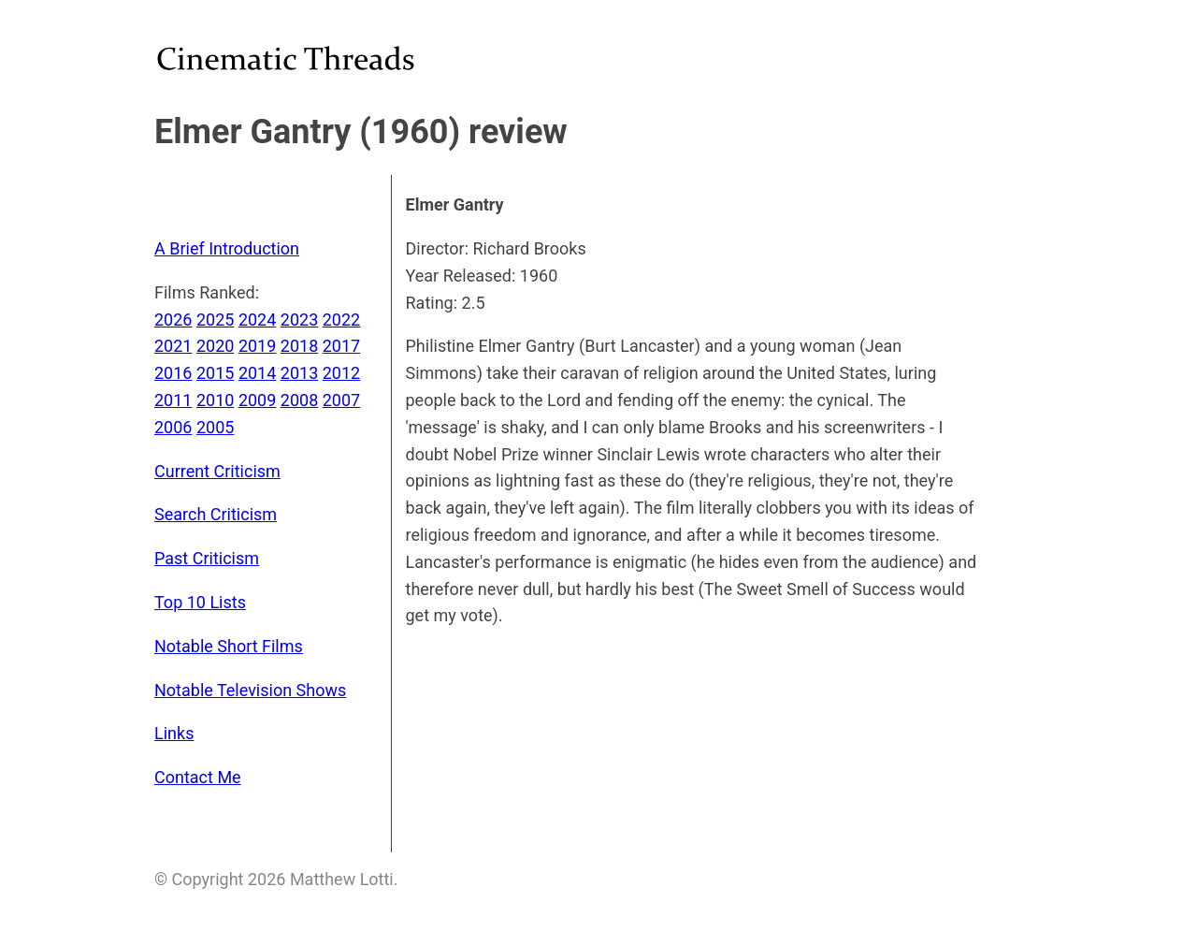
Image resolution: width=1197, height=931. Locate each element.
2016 (173, 373)
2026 (173, 319)
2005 (215, 427)
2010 (215, 400)
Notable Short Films (228, 646)
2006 (173, 427)
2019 (257, 346)
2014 (257, 373)
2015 (215, 373)
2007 (341, 400)
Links (174, 733)
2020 (215, 346)
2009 (257, 400)
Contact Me (197, 777)
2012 (341, 373)
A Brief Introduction (226, 248)
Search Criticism (215, 514)
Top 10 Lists (200, 602)
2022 (341, 319)
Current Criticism (217, 471)
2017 (341, 346)
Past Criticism (206, 558)
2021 (173, 346)
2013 (299, 373)
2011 (173, 400)
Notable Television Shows (250, 690)
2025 (215, 319)
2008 (299, 400)
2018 (299, 346)
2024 (257, 319)
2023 (299, 319)
